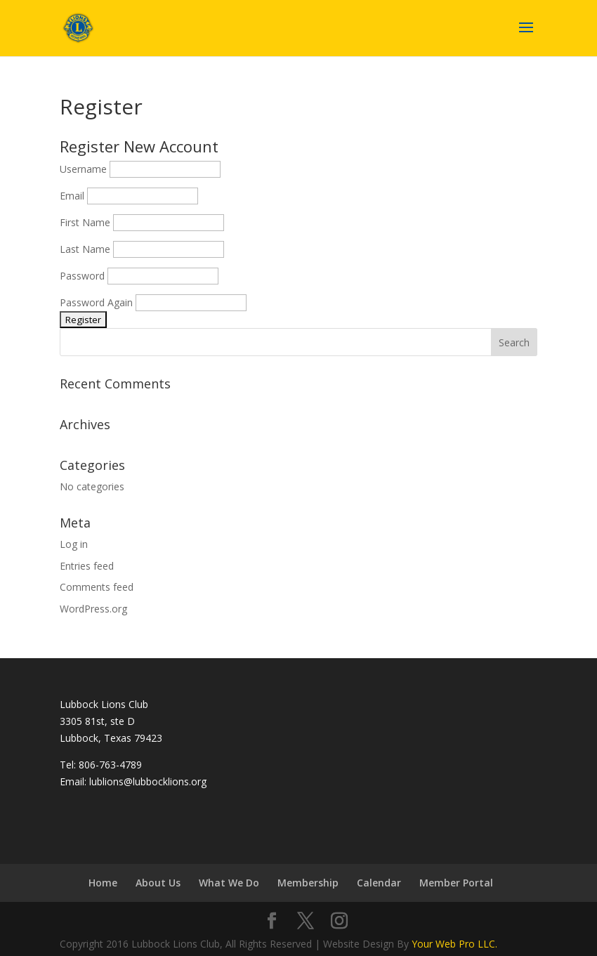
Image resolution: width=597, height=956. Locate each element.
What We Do (229, 882)
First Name (85, 222)
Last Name (85, 249)
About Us (158, 882)
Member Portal (456, 882)
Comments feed (96, 587)
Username (83, 169)
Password (82, 275)
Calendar (379, 882)
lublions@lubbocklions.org (147, 781)
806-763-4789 (110, 764)
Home (102, 882)
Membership (308, 882)
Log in (74, 544)
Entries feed (87, 565)
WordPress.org (93, 608)
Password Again (96, 302)
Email (72, 195)
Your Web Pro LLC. (454, 943)
